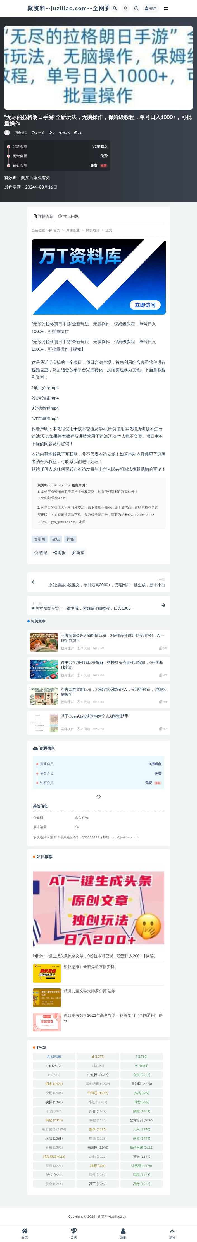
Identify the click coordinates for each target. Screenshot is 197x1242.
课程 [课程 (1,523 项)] (141, 1174)
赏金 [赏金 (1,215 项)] (54, 1184)
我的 (123, 1233)
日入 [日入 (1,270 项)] (141, 1129)
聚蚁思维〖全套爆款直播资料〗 (91, 966)
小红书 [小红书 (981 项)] (98, 1102)
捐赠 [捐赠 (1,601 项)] (141, 1111)
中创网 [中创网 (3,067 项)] (97, 1075)
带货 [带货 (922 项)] (141, 1102)
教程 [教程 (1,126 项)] (97, 1120)
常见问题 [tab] (68, 216)
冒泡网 (39, 539)
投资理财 (67, 648)
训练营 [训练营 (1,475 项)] (141, 1166)
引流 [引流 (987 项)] (53, 1111)
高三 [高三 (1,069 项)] (97, 1184)
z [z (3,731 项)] (54, 1075)
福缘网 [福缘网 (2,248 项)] (97, 1147)
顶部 (172, 1233)
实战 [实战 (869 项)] (141, 1093)
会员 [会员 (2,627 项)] (141, 1075)
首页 (56, 230)
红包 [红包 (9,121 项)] (97, 1156)
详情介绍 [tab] (44, 216)
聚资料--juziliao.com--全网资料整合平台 (84, 8)
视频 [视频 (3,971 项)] (54, 1166)
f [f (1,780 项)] (141, 1056)
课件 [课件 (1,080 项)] (97, 1174)
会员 (73, 1233)
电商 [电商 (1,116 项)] (97, 1138)
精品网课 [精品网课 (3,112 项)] (141, 1147)
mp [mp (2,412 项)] (54, 1065)
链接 (78, 552)
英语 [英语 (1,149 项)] (141, 1156)
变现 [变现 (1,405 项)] (54, 1093)
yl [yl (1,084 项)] (141, 1065)
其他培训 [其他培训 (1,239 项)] (98, 1084)
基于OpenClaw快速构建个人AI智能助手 (95, 716)
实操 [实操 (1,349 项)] (54, 1102)
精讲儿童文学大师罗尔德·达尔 (90, 990)
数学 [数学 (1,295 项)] (97, 1129)
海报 (59, 552)
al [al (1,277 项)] (97, 1056)
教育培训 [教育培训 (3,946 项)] (141, 1120)
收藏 (41, 552)
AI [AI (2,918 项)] (54, 1056)
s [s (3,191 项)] (98, 1065)
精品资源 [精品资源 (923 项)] (54, 1156)
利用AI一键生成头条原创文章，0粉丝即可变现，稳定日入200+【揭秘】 (95, 955)
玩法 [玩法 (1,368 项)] (54, 1138)
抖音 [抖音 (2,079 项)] (97, 1111)
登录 (151, 8)
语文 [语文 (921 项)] (53, 1174)
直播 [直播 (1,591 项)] (54, 1147)
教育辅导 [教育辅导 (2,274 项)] (54, 1129)
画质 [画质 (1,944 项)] (141, 1138)
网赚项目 (21, 132)
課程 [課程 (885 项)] (97, 1166)
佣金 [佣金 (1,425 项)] (54, 1084)
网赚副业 (73, 230)
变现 (56, 539)
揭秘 (70, 539)
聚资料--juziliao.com (112, 1216)
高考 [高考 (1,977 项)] (141, 1184)
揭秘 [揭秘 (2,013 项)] (54, 1120)
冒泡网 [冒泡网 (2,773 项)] (141, 1084)
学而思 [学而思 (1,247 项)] (97, 1093)
